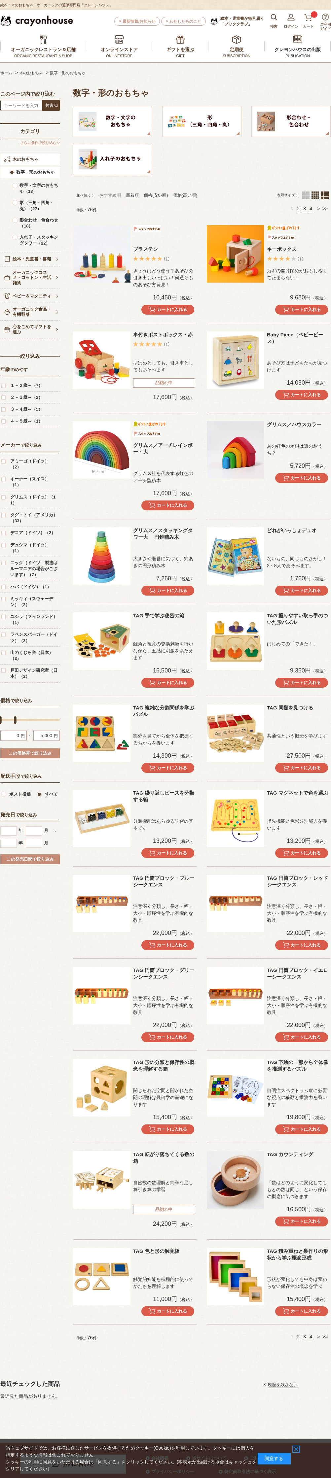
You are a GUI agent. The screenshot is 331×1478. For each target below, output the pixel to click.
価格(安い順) (156, 195)
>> (325, 208)
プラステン (145, 249)
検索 (50, 105)
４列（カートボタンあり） (315, 195)
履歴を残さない (283, 1384)
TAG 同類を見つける (290, 707)
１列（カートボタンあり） (325, 195)
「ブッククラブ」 (242, 21)
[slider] (15, 720)
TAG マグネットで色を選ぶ (297, 793)
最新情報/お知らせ (139, 21)
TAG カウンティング (290, 1154)
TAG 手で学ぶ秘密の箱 (158, 615)
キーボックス (282, 249)
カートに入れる (172, 309)
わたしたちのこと (185, 21)
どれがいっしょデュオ (291, 530)
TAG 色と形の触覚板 (156, 1251)
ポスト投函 (20, 794)
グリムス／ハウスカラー (294, 424)
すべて (51, 794)
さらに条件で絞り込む (38, 143)
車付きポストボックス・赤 (163, 334)
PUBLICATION (297, 56)
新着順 (132, 195)
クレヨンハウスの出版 (298, 49)
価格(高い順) (185, 195)
